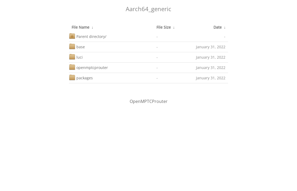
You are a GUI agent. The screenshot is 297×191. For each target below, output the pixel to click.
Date (217, 27)
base (77, 46)
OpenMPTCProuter (149, 101)
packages (81, 77)
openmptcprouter (88, 67)
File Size (163, 27)
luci (76, 57)
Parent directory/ (87, 36)
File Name (80, 27)
